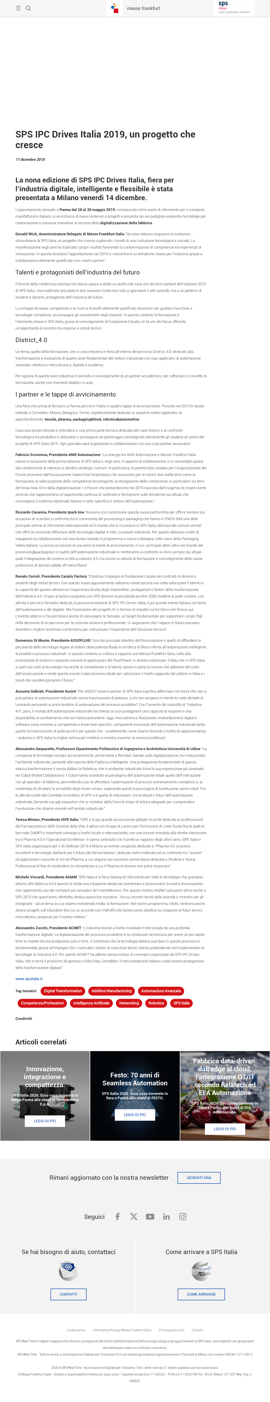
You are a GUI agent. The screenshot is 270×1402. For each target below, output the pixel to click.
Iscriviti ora (199, 1178)
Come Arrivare (201, 1294)
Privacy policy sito (171, 1330)
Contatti (68, 1294)
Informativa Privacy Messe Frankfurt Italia (122, 1330)
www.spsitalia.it (28, 979)
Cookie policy (76, 1330)
